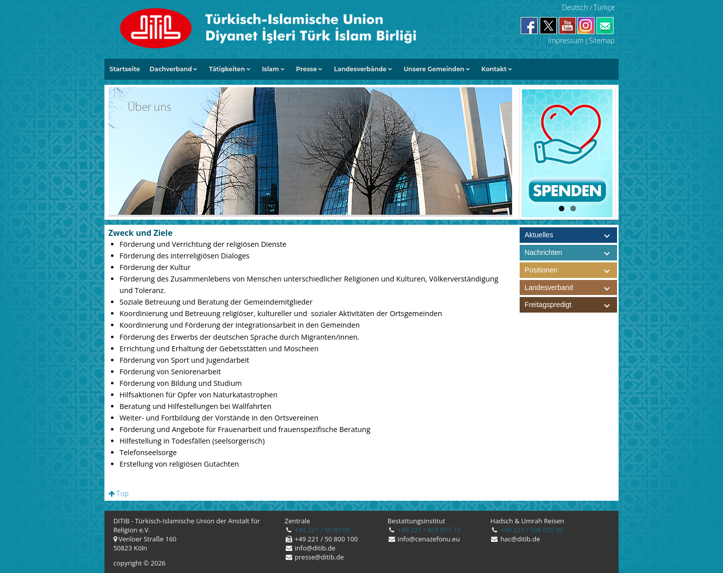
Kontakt (494, 69)
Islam (270, 69)
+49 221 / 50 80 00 (321, 529)
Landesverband (571, 288)
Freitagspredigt (571, 305)
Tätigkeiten (227, 69)
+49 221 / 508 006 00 (531, 529)
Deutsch (575, 7)
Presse (306, 69)
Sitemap (602, 40)
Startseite (124, 69)
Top (118, 493)
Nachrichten (543, 252)
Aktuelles (539, 235)
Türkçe (604, 7)
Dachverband (171, 69)
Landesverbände (360, 69)
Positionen (571, 270)
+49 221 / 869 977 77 (428, 529)
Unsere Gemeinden (434, 69)
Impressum (565, 40)
